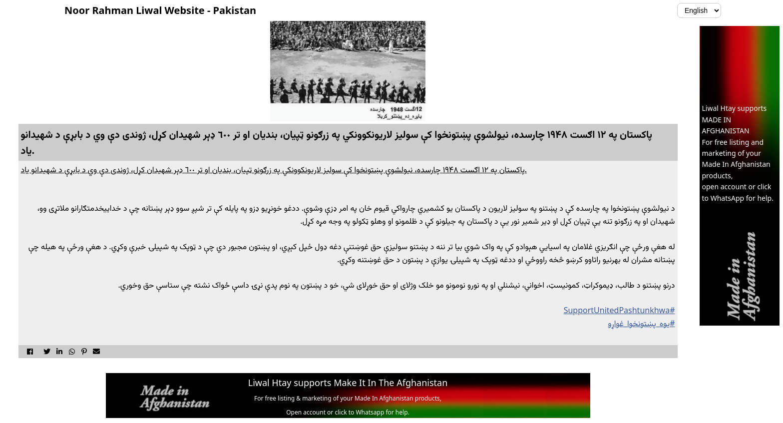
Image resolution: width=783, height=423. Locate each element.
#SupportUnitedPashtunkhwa (619, 310)
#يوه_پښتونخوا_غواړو (641, 323)
